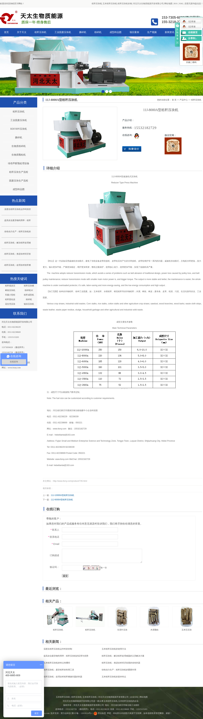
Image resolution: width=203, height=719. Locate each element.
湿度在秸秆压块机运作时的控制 (58, 649)
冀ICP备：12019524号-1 (82, 713)
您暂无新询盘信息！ (194, 3)
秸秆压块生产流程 (18, 172)
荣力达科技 (66, 713)
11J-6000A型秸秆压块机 (62, 499)
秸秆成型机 (29, 295)
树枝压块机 (10, 290)
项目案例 (134, 32)
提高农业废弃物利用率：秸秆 (17, 220)
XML (181, 3)
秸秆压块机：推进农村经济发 (17, 254)
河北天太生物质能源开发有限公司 (148, 3)
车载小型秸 (10, 295)
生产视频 (152, 32)
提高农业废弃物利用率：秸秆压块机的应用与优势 (66, 656)
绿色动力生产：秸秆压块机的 (17, 231)
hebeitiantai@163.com (65, 435)
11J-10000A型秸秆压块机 (62, 495)
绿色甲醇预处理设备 (18, 163)
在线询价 (131, 149)
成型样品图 (115, 32)
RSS (175, 3)
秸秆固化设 (10, 299)
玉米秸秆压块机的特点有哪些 (57, 663)
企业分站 (134, 697)
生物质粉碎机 (19, 146)
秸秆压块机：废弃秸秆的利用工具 (59, 670)
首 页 (174, 100)
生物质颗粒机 (19, 155)
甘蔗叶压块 (122, 630)
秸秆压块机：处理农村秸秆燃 (17, 265)
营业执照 (102, 713)
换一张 (104, 568)
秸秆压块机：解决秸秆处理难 (17, 243)
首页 (6, 32)
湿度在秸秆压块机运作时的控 (17, 209)
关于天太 (21, 32)
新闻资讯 (169, 32)
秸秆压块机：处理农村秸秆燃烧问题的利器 (63, 677)
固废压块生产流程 (18, 180)
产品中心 (184, 100)
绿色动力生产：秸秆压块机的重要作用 (119, 670)
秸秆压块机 (97, 3)
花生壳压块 (10, 304)
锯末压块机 (29, 304)
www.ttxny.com (59, 429)
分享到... (192, 38)
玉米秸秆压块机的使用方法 (114, 649)
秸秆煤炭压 (10, 286)
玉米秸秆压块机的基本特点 (114, 677)
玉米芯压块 (187, 630)
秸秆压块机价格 (125, 3)
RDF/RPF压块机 (18, 129)
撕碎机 (82, 32)
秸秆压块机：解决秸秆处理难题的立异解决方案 (123, 656)
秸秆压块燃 (29, 286)
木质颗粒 (154, 630)
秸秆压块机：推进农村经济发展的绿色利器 (121, 663)
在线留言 (193, 32)
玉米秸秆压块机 (110, 3)
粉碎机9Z (29, 290)
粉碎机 (98, 32)
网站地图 (168, 3)
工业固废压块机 (62, 32)
